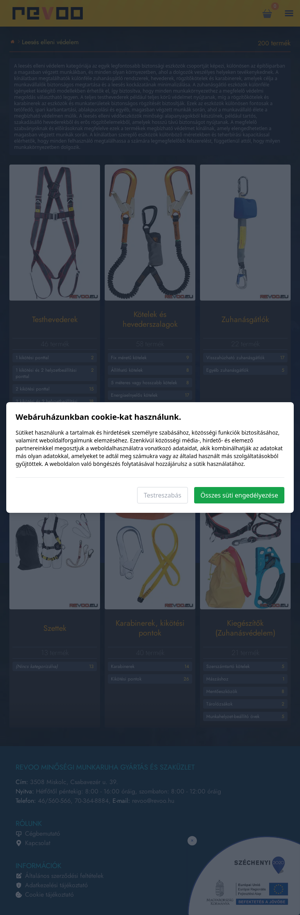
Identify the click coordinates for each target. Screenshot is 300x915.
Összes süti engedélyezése (239, 495)
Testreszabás (162, 495)
